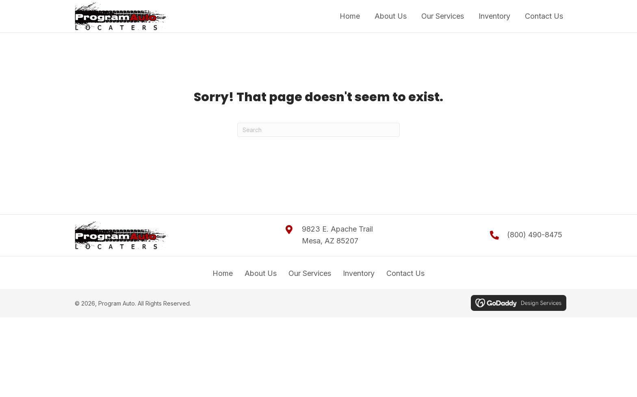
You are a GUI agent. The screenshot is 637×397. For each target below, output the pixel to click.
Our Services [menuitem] (309, 273)
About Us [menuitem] (261, 273)
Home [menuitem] (222, 273)
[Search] (318, 130)
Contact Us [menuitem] (405, 273)
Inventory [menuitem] (359, 273)
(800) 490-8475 (534, 234)
